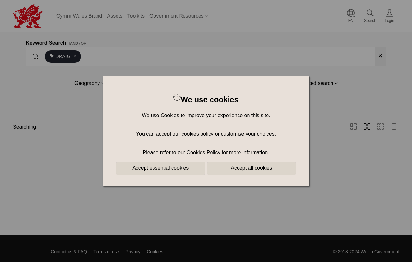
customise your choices (247, 133)
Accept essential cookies (160, 168)
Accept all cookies (251, 168)
